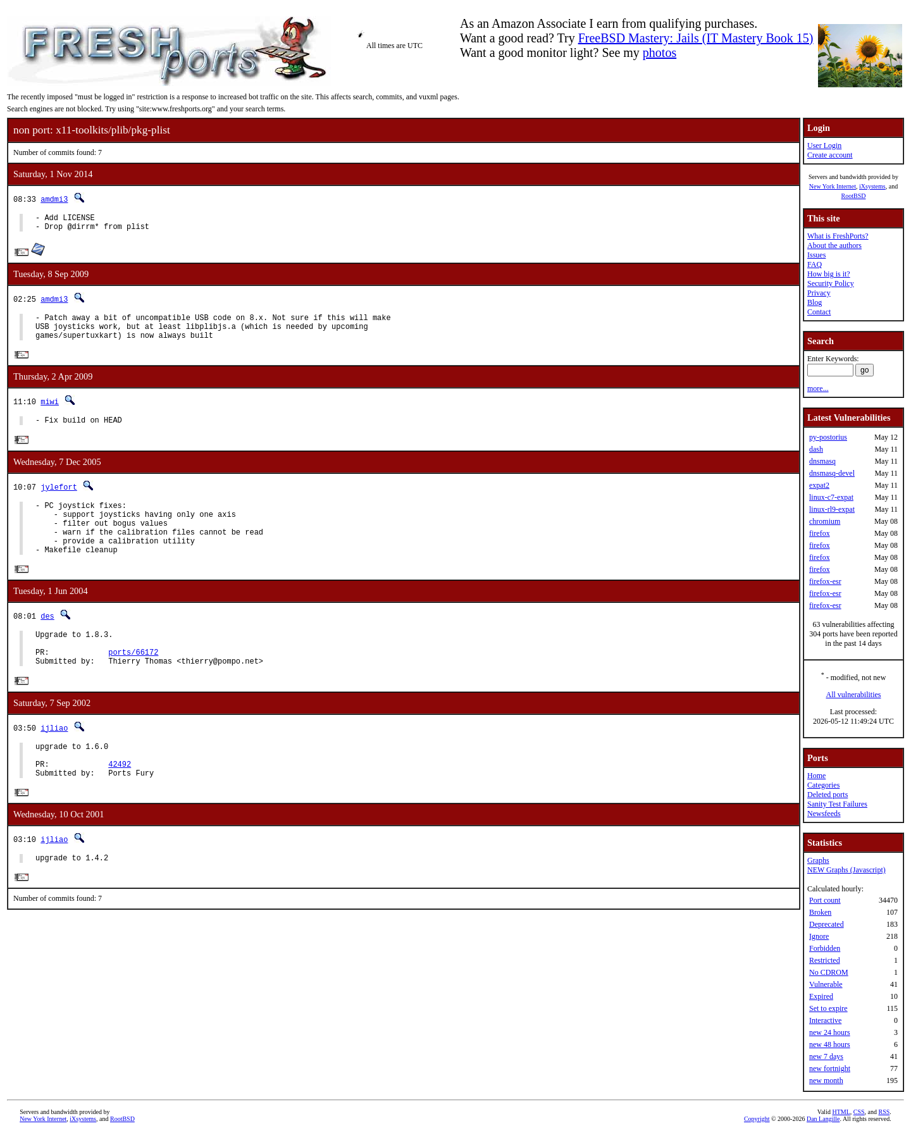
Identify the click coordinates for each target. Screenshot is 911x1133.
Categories (823, 785)
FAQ (814, 264)
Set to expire (828, 1008)
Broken (820, 912)
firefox (819, 533)
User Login (824, 145)
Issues (816, 255)
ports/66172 (133, 681)
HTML (841, 1111)
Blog (814, 302)
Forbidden (824, 948)
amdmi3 (54, 199)
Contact (819, 311)
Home (816, 775)
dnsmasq (822, 461)
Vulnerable (826, 984)
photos (659, 52)
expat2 (819, 485)
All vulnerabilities (853, 694)
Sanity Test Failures (837, 804)
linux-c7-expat (831, 497)
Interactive (825, 1020)
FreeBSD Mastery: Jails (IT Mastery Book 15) (696, 38)
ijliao (54, 759)
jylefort (58, 498)
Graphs (818, 860)
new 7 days (826, 1056)
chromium (824, 521)
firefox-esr (825, 581)
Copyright (757, 1118)
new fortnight (829, 1068)
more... (818, 388)
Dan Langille (823, 1118)
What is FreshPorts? (838, 236)
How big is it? (828, 273)
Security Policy (830, 283)
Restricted (824, 960)
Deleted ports (827, 794)
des (47, 640)
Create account (830, 155)
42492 (119, 801)
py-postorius (828, 437)
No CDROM (828, 972)
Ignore (819, 936)
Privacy (819, 292)
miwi (49, 411)
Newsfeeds (824, 813)
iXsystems (872, 186)
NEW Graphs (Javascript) (846, 869)
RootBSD (853, 195)
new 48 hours (829, 1044)
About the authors (834, 245)
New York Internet (832, 186)
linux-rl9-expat (832, 509)
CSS (859, 1111)
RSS (884, 1111)
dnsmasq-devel (832, 473)
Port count (825, 900)
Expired (821, 996)
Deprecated (826, 924)
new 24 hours (829, 1032)
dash (816, 449)
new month (826, 1080)
